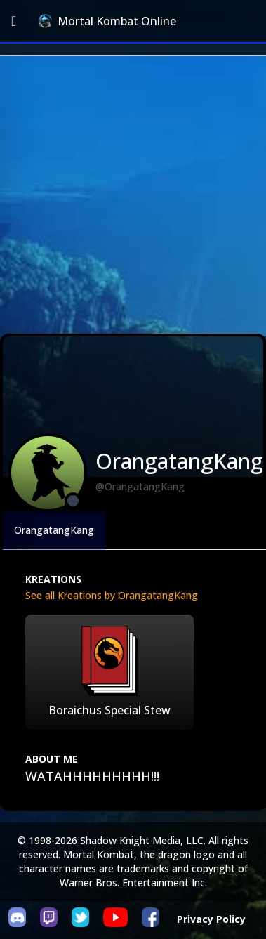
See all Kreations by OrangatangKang (111, 595)
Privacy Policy (211, 919)
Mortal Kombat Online (107, 21)
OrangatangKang (54, 530)
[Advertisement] (131, 195)
